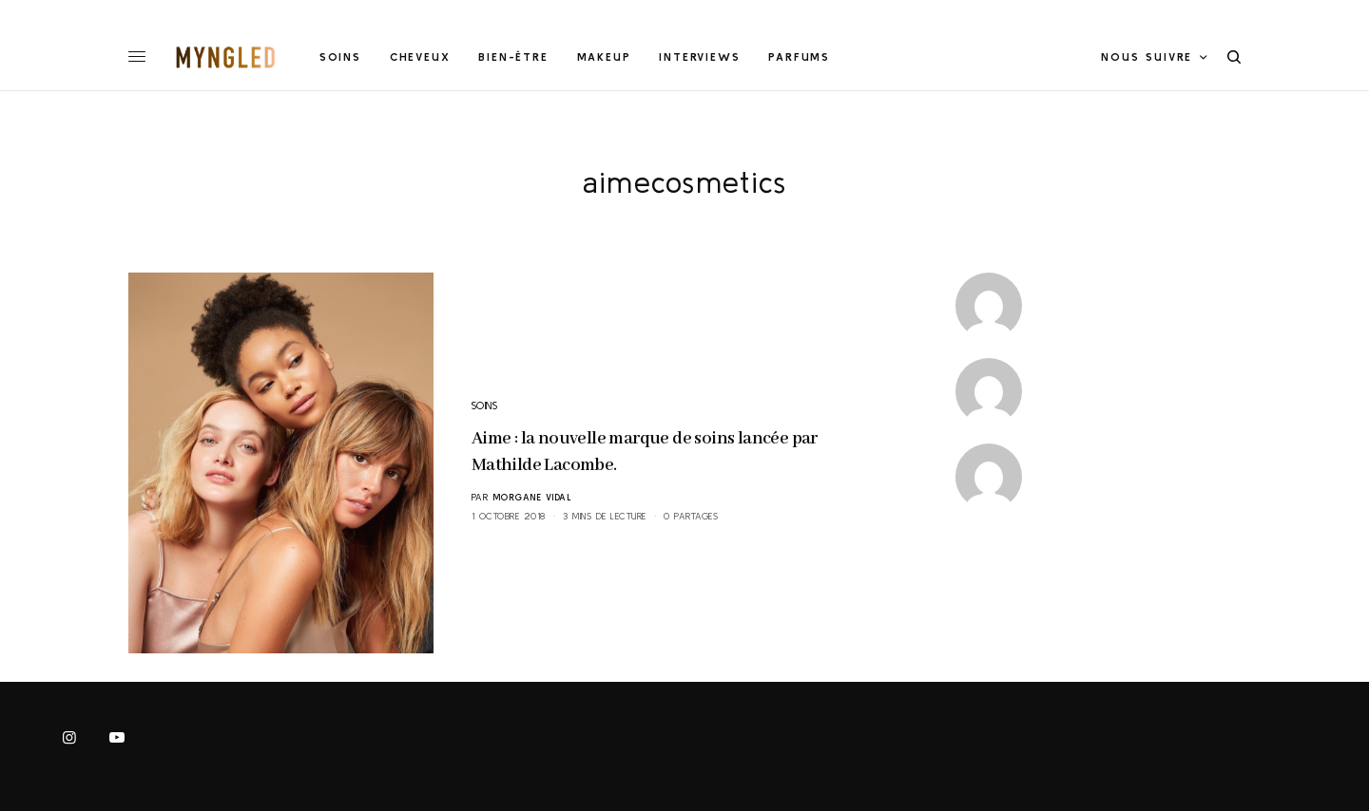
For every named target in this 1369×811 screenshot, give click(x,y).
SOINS (485, 405)
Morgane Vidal (532, 497)
